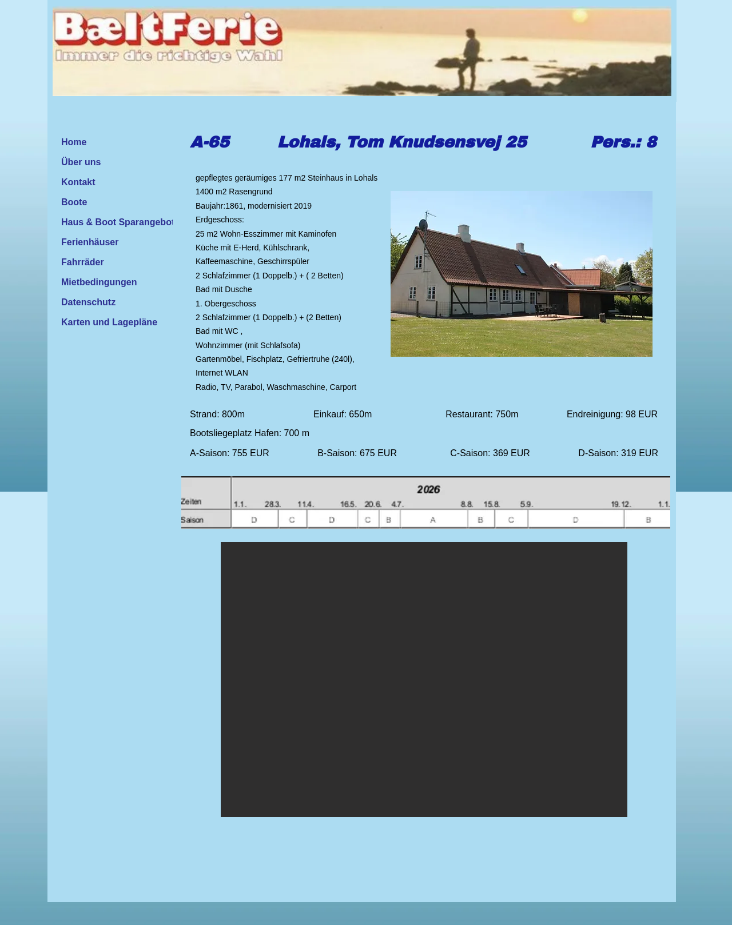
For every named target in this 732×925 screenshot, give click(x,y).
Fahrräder (82, 262)
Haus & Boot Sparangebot (117, 222)
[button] (424, 679)
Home (73, 142)
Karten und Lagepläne (109, 322)
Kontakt (78, 182)
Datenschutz (88, 302)
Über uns (81, 162)
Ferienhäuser (89, 242)
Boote (74, 202)
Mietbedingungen (99, 282)
